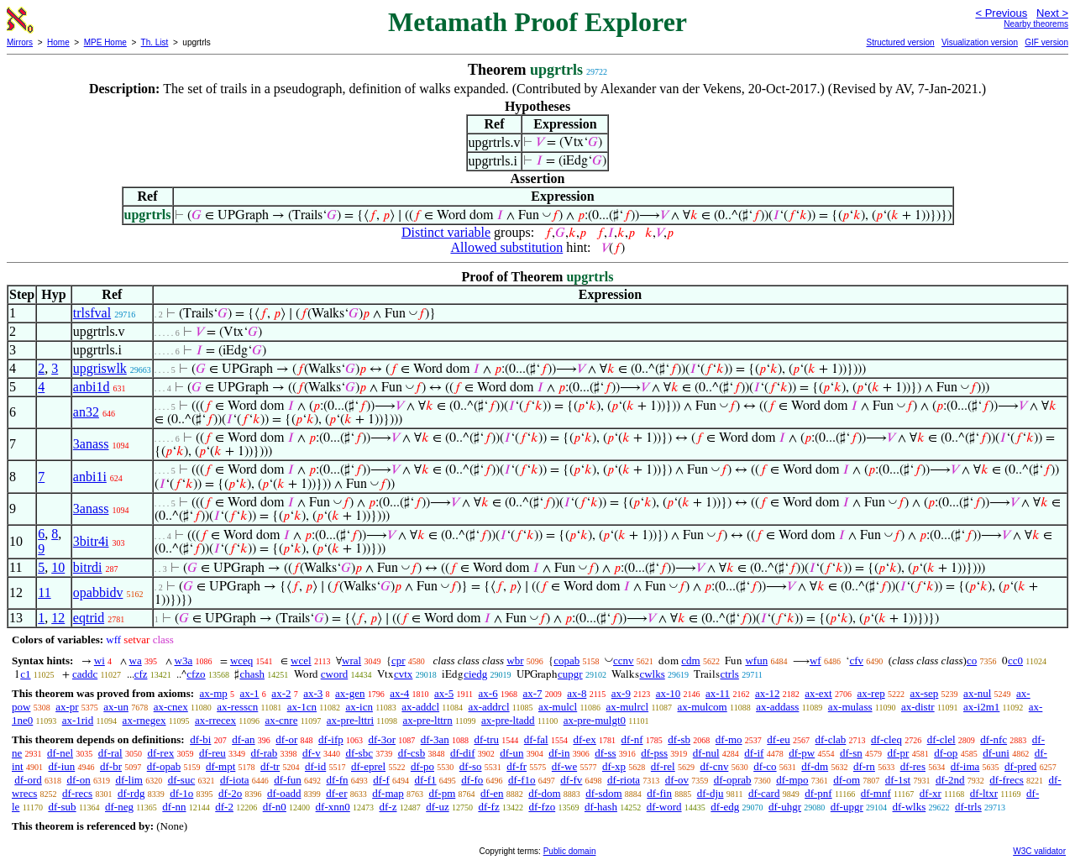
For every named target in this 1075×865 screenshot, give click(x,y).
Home (58, 42)
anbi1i (90, 476)
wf (815, 660)
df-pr (898, 753)
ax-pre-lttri (350, 720)
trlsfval (92, 313)
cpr (398, 660)
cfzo (195, 674)
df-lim (129, 779)
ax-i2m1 (981, 706)
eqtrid (88, 618)
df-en (491, 793)
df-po (422, 766)
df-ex (584, 739)
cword (335, 674)
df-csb (412, 753)
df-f (381, 779)
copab (566, 660)
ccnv (623, 660)
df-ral (110, 753)
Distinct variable (445, 232)
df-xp (614, 766)
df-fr (516, 766)
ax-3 (312, 693)
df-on (79, 779)
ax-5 (444, 693)
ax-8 (576, 693)
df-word (664, 806)
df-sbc (359, 753)
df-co (764, 766)
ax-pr (66, 706)
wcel (301, 660)
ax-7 (532, 693)
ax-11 (717, 693)
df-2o (230, 793)
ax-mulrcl (627, 706)
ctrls (729, 674)
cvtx (403, 674)
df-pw (802, 753)
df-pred (1020, 766)
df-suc (182, 779)
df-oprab (733, 779)
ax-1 (250, 693)
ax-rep (870, 693)
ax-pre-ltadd (508, 720)
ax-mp (214, 693)
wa (135, 660)
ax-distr (918, 706)
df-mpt (220, 766)
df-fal (536, 739)
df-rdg (131, 793)
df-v (311, 753)
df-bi (200, 739)
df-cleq (886, 739)
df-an (243, 739)
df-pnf (818, 793)
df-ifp (330, 739)
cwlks (651, 674)
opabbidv (98, 592)
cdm (690, 660)
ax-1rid (78, 720)
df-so (470, 766)
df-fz (488, 806)
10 (58, 567)
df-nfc (993, 739)
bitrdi (87, 567)
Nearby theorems (1036, 24)
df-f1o (522, 779)
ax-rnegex (144, 720)
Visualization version (979, 42)
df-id (315, 766)
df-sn (851, 753)
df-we (564, 766)
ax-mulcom (702, 706)
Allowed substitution (506, 247)
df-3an (435, 739)
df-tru (486, 739)
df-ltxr (984, 793)
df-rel (663, 766)
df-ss (605, 753)
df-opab (164, 766)
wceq (241, 660)
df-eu (778, 739)
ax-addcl (420, 706)
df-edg (725, 806)
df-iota (234, 779)
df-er (336, 793)
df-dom (544, 793)
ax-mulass (850, 706)
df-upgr (847, 806)
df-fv (571, 779)
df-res (913, 766)
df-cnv (714, 766)
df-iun (61, 766)
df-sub (62, 806)
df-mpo (792, 779)
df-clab (831, 739)
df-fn (338, 779)
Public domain (569, 851)
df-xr (930, 793)
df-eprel (368, 766)
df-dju (710, 793)
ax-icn (358, 706)
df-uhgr (784, 806)
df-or (286, 739)
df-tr (270, 766)
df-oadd (284, 793)
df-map (388, 793)
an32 (86, 412)
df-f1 (426, 779)
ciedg (475, 674)
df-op (945, 753)
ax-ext (818, 693)
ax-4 (399, 693)
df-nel (60, 753)
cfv (856, 660)
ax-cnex (171, 706)
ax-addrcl (489, 706)
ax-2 (281, 693)
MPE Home (105, 42)
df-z (388, 806)
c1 (25, 674)
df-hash (601, 806)
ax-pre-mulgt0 (595, 720)
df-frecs (1006, 779)
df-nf (632, 739)
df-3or (382, 739)
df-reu (212, 753)
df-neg (119, 806)
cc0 (1015, 660)
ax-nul (977, 693)
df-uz (437, 806)
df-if (753, 753)
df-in (558, 753)
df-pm (442, 793)
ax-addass (777, 706)
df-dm (814, 766)
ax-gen (349, 693)
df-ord (28, 779)
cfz (141, 674)
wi (99, 660)
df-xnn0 (333, 806)
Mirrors (20, 42)
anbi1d (91, 387)
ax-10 (668, 693)
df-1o (181, 793)
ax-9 (621, 693)
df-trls (968, 806)
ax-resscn (237, 706)
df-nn (174, 806)
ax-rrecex (215, 720)
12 (58, 618)
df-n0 (274, 806)
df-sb (679, 739)
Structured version (900, 42)
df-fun (288, 779)
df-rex (160, 753)
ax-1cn (302, 706)
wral (351, 660)
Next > (1052, 13)
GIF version (1046, 42)
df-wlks (909, 806)
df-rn (864, 766)
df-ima (965, 766)
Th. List (155, 42)
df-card (764, 793)
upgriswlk (100, 368)
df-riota (623, 779)
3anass (91, 444)
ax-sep (924, 693)
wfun (756, 660)
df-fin (659, 793)
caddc (84, 674)
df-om (846, 779)
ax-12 (767, 693)
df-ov (677, 779)
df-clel (941, 739)
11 (44, 592)
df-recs (77, 793)
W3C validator (1039, 851)
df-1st (897, 779)
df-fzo (541, 806)
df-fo (472, 779)
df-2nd (950, 779)
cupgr (570, 674)
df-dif (462, 753)
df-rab (263, 753)
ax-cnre (281, 720)
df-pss (654, 753)
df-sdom (603, 793)
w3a (184, 660)
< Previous (1001, 13)
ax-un (115, 706)
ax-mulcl (557, 706)
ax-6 (488, 693)
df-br (111, 766)
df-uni (996, 753)
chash (252, 674)
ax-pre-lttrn (428, 720)
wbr (514, 660)
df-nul (706, 753)
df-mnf (876, 793)
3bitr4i (91, 541)
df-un (511, 753)
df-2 (224, 806)
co (972, 660)
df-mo (729, 739)
